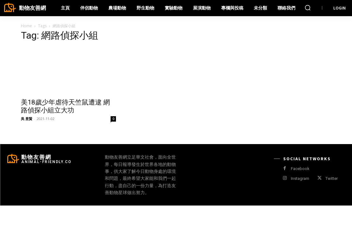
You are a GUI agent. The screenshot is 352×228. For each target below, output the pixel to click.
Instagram (300, 178)
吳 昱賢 (26, 118)
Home (26, 25)
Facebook (300, 168)
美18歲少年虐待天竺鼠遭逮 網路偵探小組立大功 (65, 106)
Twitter (331, 178)
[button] (307, 7)
